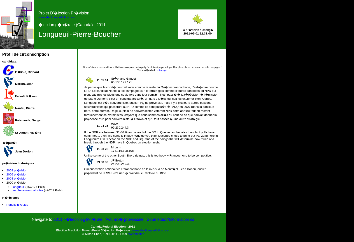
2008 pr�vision (16, 170)
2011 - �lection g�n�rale (78, 219)
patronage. (162, 70)
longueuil (18, 187)
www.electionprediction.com (56, 17)
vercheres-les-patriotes (27, 190)
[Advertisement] (152, 59)
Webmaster (136, 234)
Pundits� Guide (17, 204)
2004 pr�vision (16, 178)
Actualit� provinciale (124, 219)
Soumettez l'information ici (170, 219)
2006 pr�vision (16, 174)
